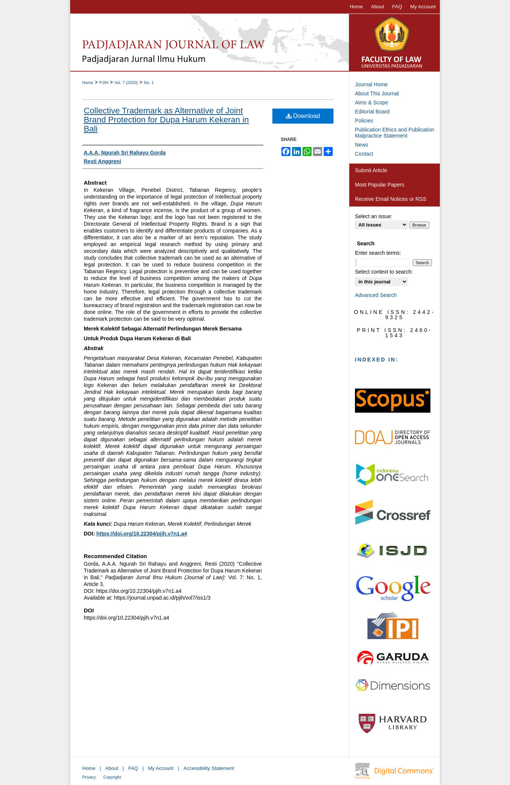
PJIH (103, 82)
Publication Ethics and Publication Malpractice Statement (394, 133)
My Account (161, 768)
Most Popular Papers (379, 185)
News (361, 145)
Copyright (112, 777)
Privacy (89, 777)
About (111, 768)
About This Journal (377, 93)
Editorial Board (372, 112)
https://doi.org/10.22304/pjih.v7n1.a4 (141, 534)
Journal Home (371, 84)
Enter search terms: (378, 253)
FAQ (133, 768)
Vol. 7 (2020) (126, 82)
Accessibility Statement (208, 768)
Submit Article (371, 170)
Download (303, 116)
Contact (364, 154)
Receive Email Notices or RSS (390, 199)
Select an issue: (373, 216)
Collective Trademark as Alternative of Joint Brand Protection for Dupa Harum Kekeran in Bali (166, 119)
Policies (364, 121)
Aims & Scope (371, 102)
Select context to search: (384, 272)
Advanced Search (376, 295)
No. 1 (149, 82)
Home (87, 82)
